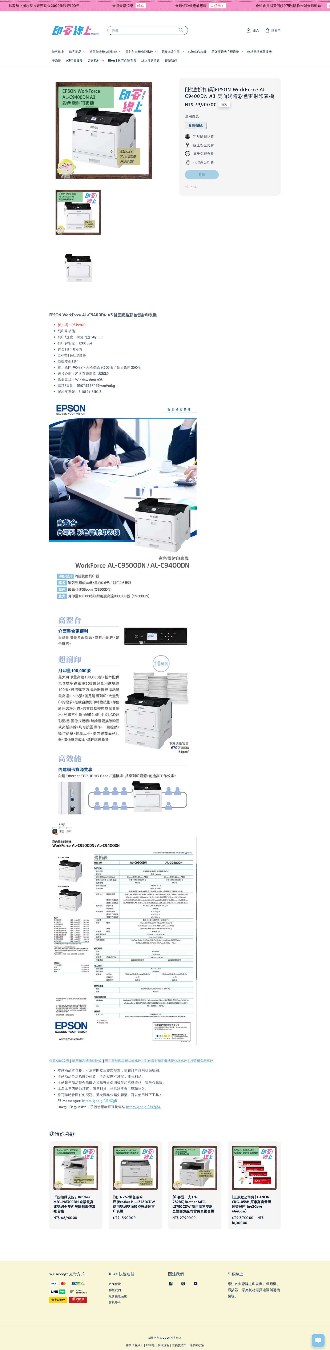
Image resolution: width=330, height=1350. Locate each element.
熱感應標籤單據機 (259, 52)
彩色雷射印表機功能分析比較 (165, 1061)
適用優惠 (192, 116)
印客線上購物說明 (157, 1345)
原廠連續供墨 (170, 52)
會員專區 (115, 1302)
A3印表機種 (74, 60)
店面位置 (115, 1284)
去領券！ (230, 5)
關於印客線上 (134, 1345)
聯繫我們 (171, 60)
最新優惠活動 (118, 1296)
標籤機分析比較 (201, 1061)
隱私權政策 (197, 1345)
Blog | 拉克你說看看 (122, 60)
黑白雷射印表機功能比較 (123, 1061)
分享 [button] (191, 187)
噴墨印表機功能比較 (103, 52)
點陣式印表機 (197, 52)
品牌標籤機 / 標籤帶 (225, 52)
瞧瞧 (153, 5)
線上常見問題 (150, 60)
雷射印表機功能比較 (139, 52)
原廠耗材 (94, 60)
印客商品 (75, 52)
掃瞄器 (56, 60)
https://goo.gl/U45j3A (143, 1106)
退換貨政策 (179, 1345)
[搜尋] (181, 30)
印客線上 (58, 52)
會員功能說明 (59, 1061)
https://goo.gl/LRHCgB (99, 1100)
